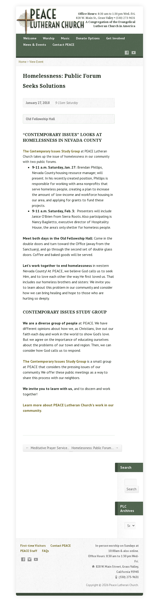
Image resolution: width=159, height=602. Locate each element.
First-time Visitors (33, 546)
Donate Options (88, 38)
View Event (36, 62)
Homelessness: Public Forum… (95, 447)
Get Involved (115, 38)
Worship (49, 38)
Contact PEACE (63, 45)
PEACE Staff (28, 551)
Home (22, 62)
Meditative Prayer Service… (48, 447)
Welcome (29, 38)
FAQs (45, 551)
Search (131, 489)
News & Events (34, 45)
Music (65, 38)
